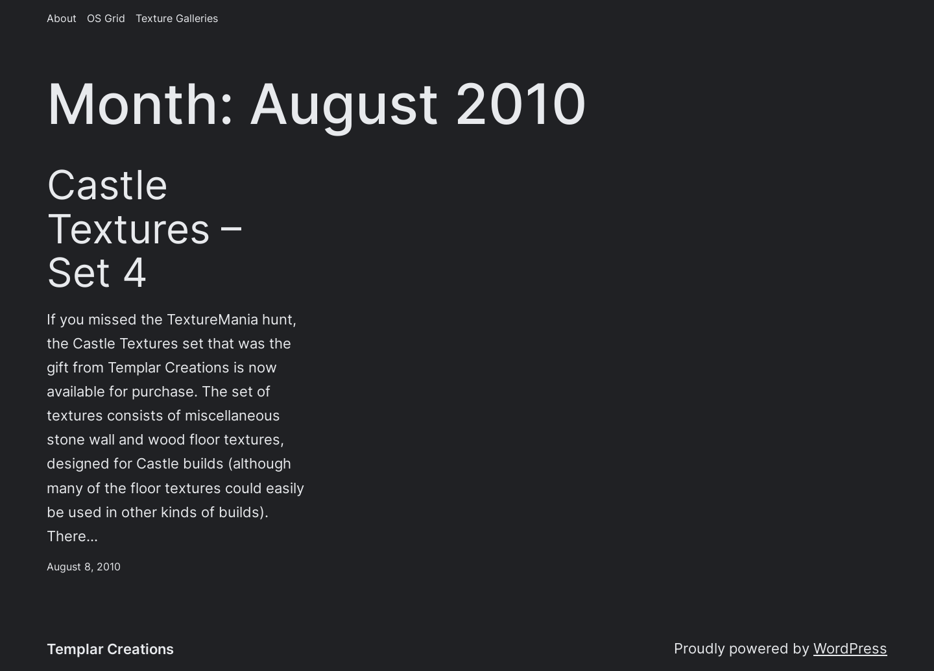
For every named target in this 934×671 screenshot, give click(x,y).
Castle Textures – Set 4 (144, 229)
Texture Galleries (177, 18)
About (62, 18)
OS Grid (106, 18)
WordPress (850, 648)
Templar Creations (110, 648)
